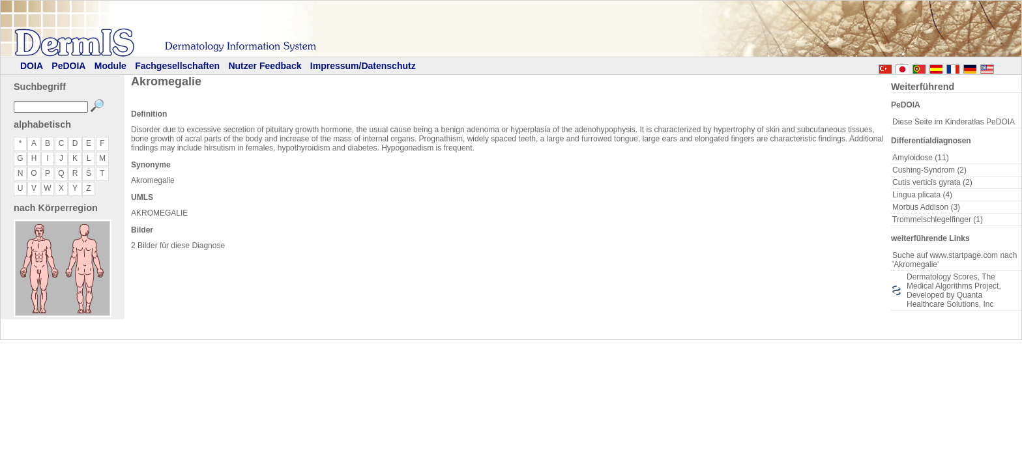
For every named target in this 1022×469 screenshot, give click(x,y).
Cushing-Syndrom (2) (929, 170)
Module (110, 66)
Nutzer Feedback (264, 66)
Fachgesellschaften (177, 66)
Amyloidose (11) (920, 157)
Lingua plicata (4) (922, 194)
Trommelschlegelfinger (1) (937, 219)
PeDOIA (68, 66)
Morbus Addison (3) (926, 207)
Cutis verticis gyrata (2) (932, 182)
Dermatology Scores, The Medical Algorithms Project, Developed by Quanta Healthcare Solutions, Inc (954, 290)
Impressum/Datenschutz (363, 66)
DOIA (31, 66)
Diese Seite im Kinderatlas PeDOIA (953, 121)
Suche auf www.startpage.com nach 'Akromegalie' (954, 260)
